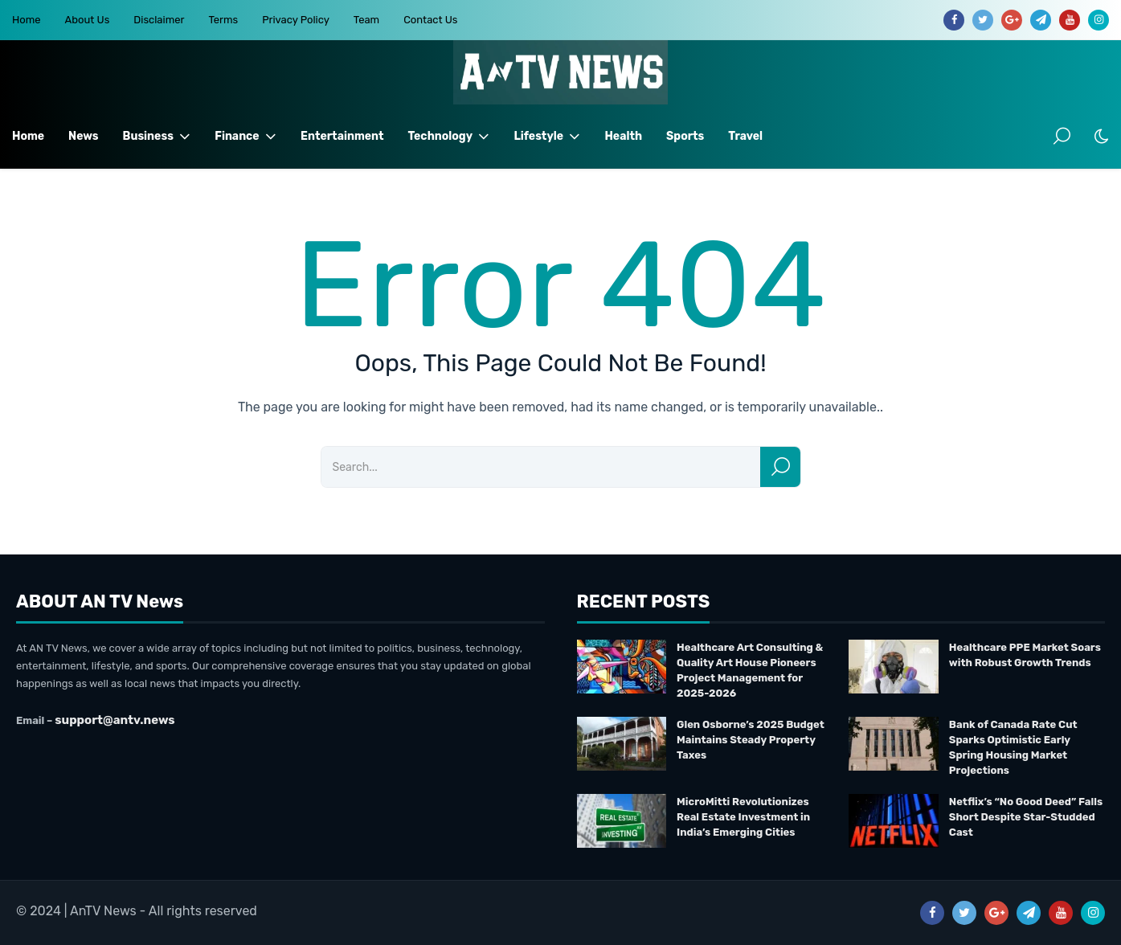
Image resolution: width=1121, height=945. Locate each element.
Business (157, 136)
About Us (87, 20)
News (83, 136)
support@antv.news (114, 720)
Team (366, 20)
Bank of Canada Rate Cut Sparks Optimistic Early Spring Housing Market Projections (1013, 747)
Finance (245, 136)
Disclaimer (158, 20)
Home (26, 20)
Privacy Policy (295, 20)
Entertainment (342, 136)
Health (623, 136)
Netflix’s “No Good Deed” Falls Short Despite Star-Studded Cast (1026, 817)
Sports (685, 136)
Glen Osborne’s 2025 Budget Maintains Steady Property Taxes (750, 739)
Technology (448, 136)
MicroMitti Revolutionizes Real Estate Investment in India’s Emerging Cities (743, 817)
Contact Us (430, 20)
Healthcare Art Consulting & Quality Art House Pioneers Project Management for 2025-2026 (750, 670)
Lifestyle (546, 136)
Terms (223, 20)
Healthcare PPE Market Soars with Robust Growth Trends (1025, 655)
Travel (745, 136)
